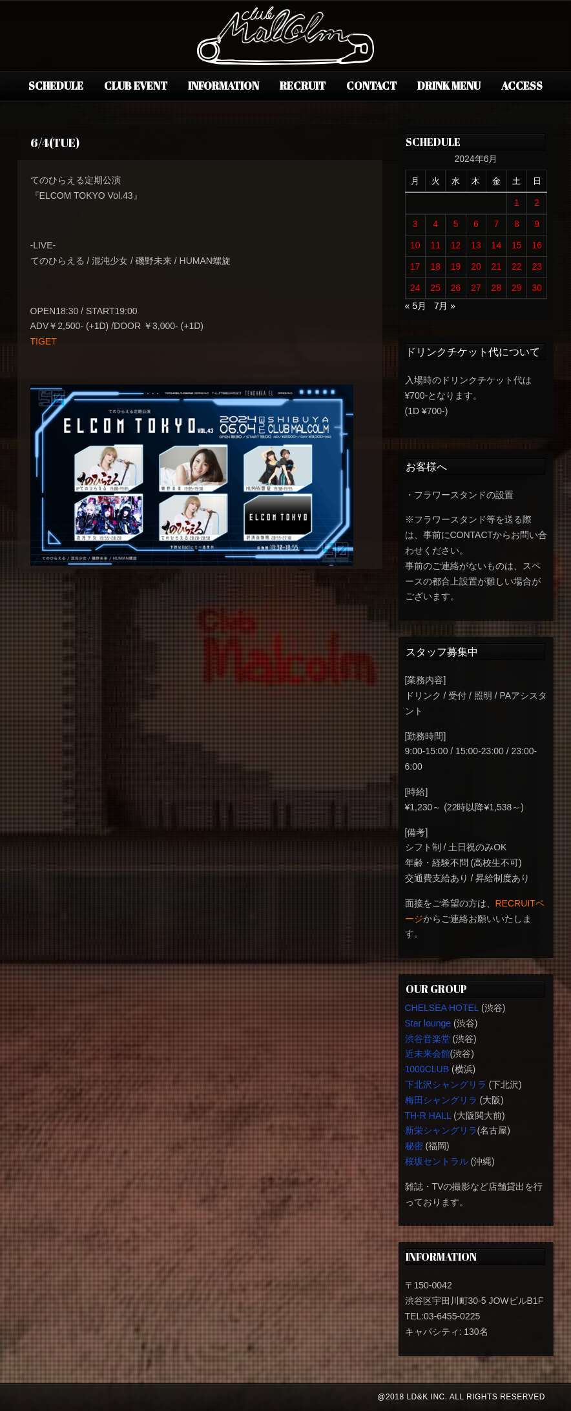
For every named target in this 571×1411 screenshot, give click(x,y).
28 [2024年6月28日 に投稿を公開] (497, 288)
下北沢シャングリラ (445, 1084)
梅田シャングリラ (441, 1100)
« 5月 (415, 306)
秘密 (414, 1146)
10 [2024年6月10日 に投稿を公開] (415, 245)
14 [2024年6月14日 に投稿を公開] (497, 245)
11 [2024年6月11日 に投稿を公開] (435, 245)
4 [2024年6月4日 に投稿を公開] (435, 224)
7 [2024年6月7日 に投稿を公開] (496, 224)
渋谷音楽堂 (427, 1039)
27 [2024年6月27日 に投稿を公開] (476, 288)
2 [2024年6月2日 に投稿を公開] (536, 202)
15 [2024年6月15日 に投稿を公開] (517, 245)
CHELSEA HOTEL (442, 1008)
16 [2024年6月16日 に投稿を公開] (537, 245)
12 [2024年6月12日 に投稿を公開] (456, 245)
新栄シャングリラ (441, 1130)
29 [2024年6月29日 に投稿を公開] (517, 288)
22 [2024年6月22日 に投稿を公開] (517, 266)
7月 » (444, 306)
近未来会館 (427, 1053)
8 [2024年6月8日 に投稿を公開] (516, 224)
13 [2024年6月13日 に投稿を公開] (476, 245)
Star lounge (428, 1023)
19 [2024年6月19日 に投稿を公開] (456, 266)
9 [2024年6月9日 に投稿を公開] (536, 224)
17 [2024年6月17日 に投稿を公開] (415, 266)
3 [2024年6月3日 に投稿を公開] (415, 224)
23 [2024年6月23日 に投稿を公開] (537, 266)
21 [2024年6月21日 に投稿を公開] (497, 266)
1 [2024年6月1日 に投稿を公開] (516, 202)
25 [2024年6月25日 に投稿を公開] (435, 288)
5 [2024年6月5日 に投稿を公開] (456, 224)
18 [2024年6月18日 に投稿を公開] (435, 266)
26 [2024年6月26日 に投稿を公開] (456, 288)
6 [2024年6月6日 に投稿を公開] (476, 224)
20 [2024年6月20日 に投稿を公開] (476, 266)
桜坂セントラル (436, 1161)
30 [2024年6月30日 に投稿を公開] (537, 288)
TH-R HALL (428, 1115)
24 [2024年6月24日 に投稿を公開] (415, 288)
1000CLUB (427, 1069)
